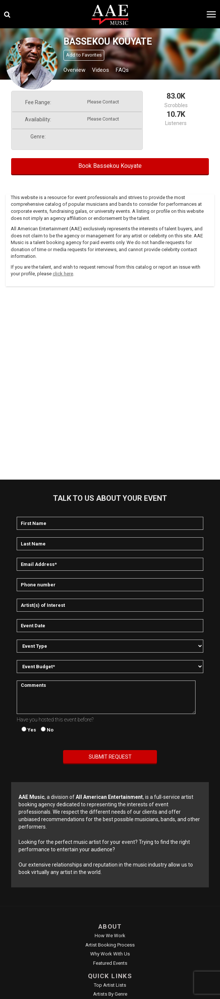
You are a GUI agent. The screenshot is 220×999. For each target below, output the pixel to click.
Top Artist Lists (110, 985)
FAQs (122, 70)
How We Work (110, 935)
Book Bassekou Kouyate (110, 165)
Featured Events (110, 963)
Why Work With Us (110, 954)
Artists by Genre (110, 994)
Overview (74, 70)
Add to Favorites (84, 55)
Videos (100, 70)
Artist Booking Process (110, 945)
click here (63, 273)
